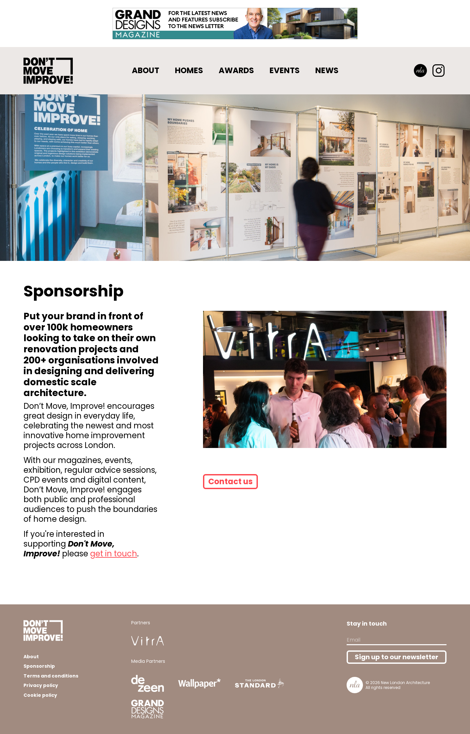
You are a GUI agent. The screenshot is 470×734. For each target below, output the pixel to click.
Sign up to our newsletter (396, 657)
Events (285, 70)
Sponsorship (39, 666)
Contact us (230, 481)
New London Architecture (405, 682)
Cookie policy (40, 695)
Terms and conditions (51, 676)
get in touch (113, 553)
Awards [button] (236, 70)
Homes (189, 70)
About (145, 70)
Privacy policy (41, 685)
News (326, 70)
